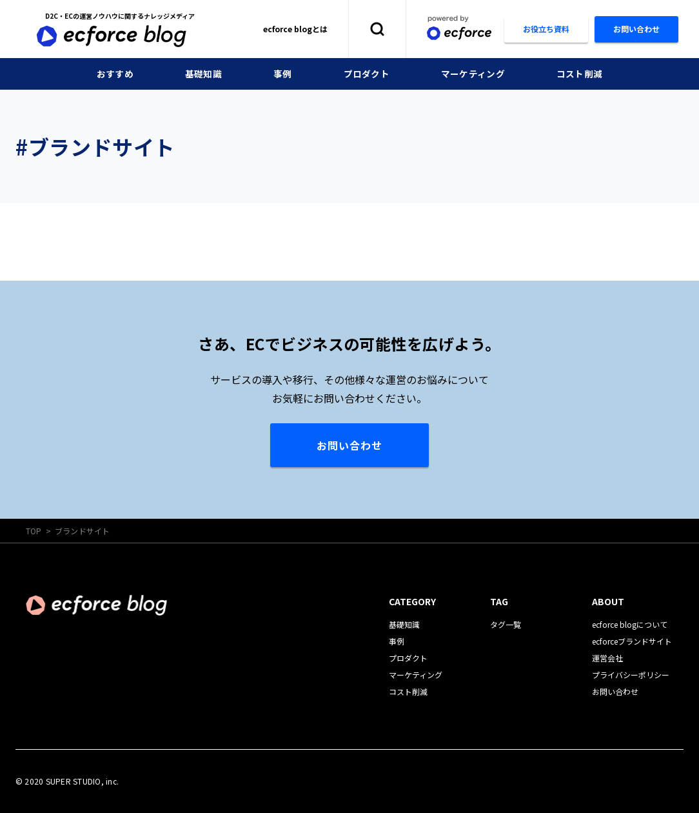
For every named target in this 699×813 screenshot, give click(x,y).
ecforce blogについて (629, 624)
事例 (282, 73)
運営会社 (607, 657)
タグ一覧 (505, 624)
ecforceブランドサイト (632, 641)
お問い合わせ (349, 445)
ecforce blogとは (295, 28)
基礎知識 (203, 73)
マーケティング (473, 73)
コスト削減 (579, 73)
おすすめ (115, 73)
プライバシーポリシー (630, 674)
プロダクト (366, 73)
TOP (34, 530)
